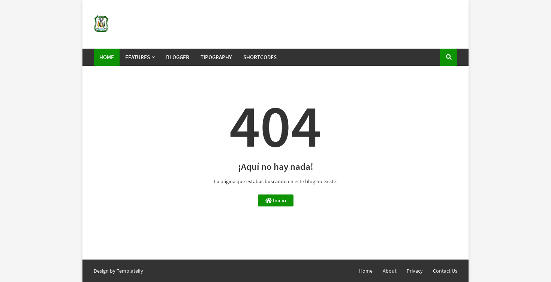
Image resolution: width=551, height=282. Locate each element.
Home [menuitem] (106, 57)
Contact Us (445, 270)
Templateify (130, 270)
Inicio (275, 200)
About (390, 270)
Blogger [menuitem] (177, 57)
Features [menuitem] (137, 57)
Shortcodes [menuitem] (260, 57)
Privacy (415, 270)
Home (366, 270)
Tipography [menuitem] (216, 57)
